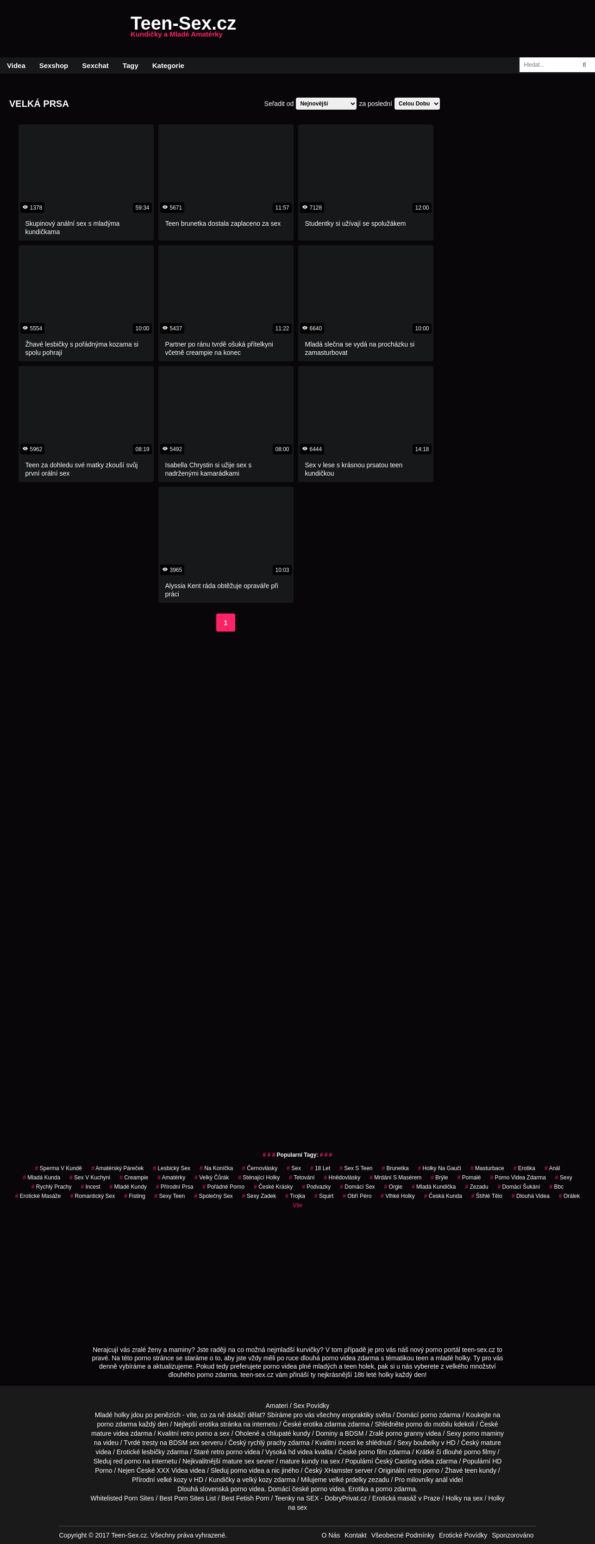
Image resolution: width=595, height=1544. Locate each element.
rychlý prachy (267, 1442)
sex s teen (355, 1168)
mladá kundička (434, 1187)
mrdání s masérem (395, 1177)
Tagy (130, 65)
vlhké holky (397, 1196)
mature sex (238, 1461)
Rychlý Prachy (51, 1187)
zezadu (476, 1187)
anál (552, 1168)
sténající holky (259, 1177)
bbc (556, 1187)
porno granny (405, 1433)
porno (428, 1415)
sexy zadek (259, 1196)
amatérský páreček (117, 1168)
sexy (563, 1177)
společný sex (213, 1196)
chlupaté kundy (288, 1433)
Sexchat (95, 65)
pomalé (469, 1177)
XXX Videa (172, 1470)
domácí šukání (518, 1187)
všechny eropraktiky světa (353, 1415)
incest (346, 1442)
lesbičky (153, 1452)
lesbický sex (171, 1168)
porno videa (247, 1470)
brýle (439, 1177)
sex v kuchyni (89, 1177)
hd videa (300, 1452)
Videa (16, 65)
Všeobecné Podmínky (402, 1535)
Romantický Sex (92, 1196)
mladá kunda (41, 1177)
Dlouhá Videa (531, 1196)
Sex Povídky (312, 1405)
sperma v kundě (58, 1168)
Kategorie (168, 65)
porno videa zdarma (518, 1177)
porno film (372, 1452)
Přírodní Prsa (175, 1187)
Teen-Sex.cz (183, 28)
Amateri (277, 1405)
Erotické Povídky (463, 1535)
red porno (127, 1461)
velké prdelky (348, 1479)
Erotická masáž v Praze (406, 1498)
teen (470, 1470)
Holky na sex (464, 1498)
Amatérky (171, 1177)
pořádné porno (223, 1187)
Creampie (133, 1177)
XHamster (338, 1470)
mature (101, 1433)
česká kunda (443, 1196)
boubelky (426, 1442)
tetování (301, 1177)
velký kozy (257, 1479)
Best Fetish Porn (245, 1498)
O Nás (331, 1535)
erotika (524, 1168)
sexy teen (170, 1196)
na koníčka (216, 1168)
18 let (320, 1168)
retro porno (196, 1433)
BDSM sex (184, 1442)
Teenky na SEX (297, 1498)
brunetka (395, 1168)
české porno (309, 1489)
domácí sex (357, 1187)
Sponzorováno (512, 1535)
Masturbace (487, 1168)
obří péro (357, 1196)
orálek (569, 1196)
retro (414, 1470)
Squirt (323, 1196)
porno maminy (483, 1433)
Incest (90, 1187)
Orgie (393, 1187)
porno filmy (479, 1452)
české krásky (273, 1187)
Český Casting (395, 1461)
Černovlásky (259, 1168)
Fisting (134, 1196)
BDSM (354, 1433)
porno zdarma (117, 1424)
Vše (297, 1205)
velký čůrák (211, 1177)
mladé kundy (128, 1187)
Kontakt (355, 1535)
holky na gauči (439, 1168)
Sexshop (54, 65)
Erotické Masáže (38, 1196)
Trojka (295, 1196)
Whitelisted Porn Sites (122, 1498)
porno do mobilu (429, 1424)
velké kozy (172, 1479)
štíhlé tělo (486, 1196)
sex (294, 1168)
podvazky (316, 1187)
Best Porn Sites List (187, 1498)
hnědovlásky (342, 1177)
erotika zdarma (324, 1424)
